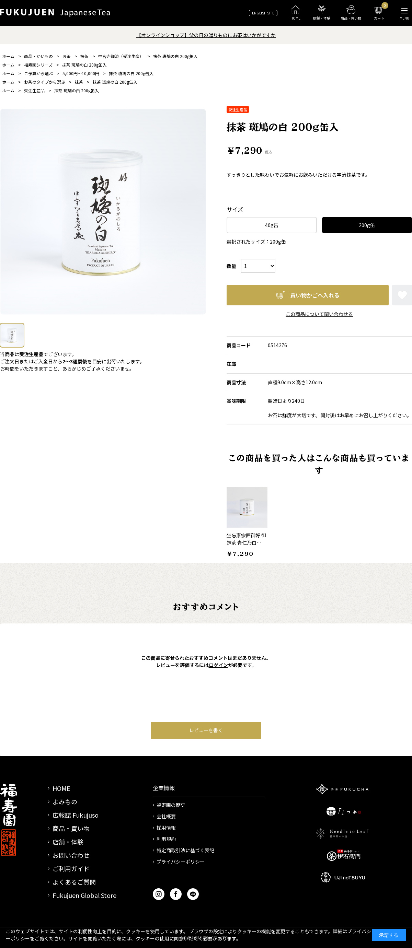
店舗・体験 (68, 841)
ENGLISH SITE (263, 12)
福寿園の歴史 (171, 804)
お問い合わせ (71, 855)
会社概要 (166, 816)
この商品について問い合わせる (319, 314)
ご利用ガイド (71, 868)
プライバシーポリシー (181, 861)
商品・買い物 (71, 828)
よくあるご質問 (74, 881)
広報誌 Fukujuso (76, 814)
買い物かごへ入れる (315, 295)
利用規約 (166, 838)
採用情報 (166, 827)
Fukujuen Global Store (84, 895)
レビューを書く (206, 730)
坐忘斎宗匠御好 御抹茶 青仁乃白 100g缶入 (246, 542)
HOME (61, 788)
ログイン (218, 665)
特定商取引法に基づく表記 (185, 850)
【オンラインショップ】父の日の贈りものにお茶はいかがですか (206, 35)
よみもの (65, 801)
